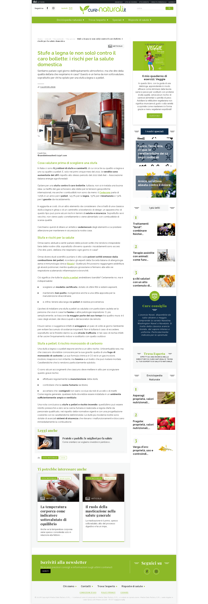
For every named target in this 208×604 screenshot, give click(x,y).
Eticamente (144, 2)
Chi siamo (68, 586)
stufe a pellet (70, 277)
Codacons (104, 192)
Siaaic (70, 263)
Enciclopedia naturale (69, 20)
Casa (63, 458)
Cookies (125, 593)
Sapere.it (172, 2)
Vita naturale (50, 458)
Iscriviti (67, 8)
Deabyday (119, 2)
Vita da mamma (131, 2)
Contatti (86, 586)
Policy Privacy (108, 593)
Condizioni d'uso (87, 593)
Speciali (117, 20)
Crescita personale (158, 2)
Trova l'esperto (97, 20)
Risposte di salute (138, 20)
